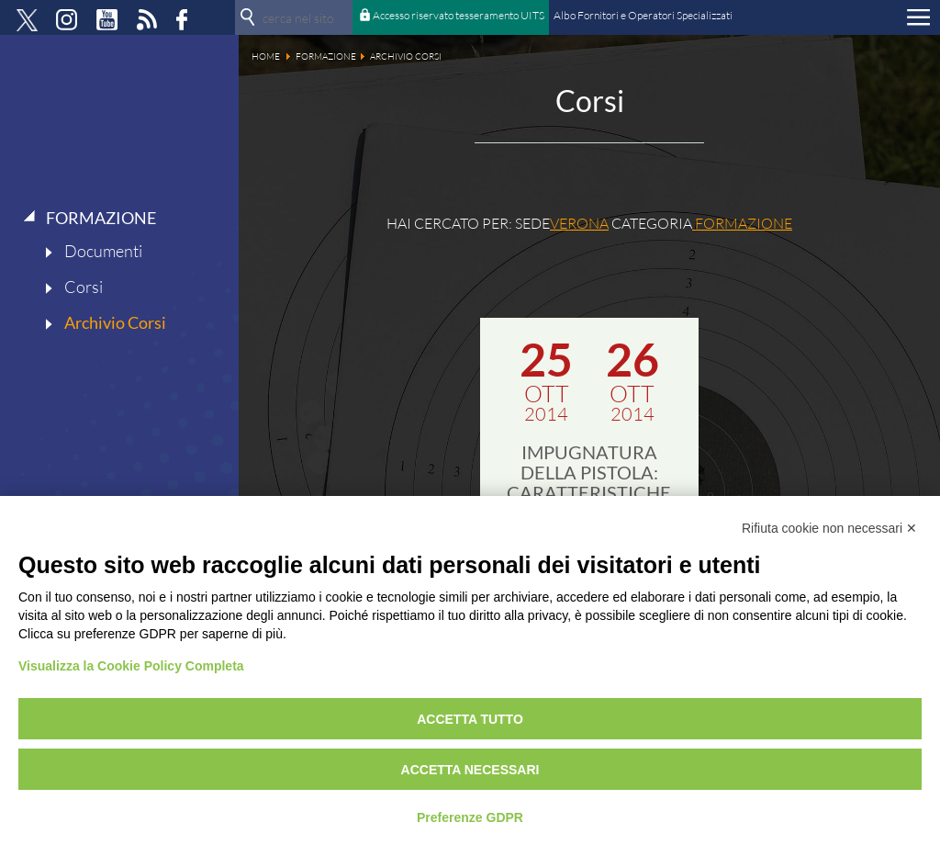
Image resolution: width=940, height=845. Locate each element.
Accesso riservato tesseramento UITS (458, 15)
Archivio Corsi (115, 322)
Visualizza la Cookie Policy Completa (131, 666)
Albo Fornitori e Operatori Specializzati (643, 15)
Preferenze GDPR (470, 817)
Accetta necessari (470, 769)
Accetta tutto (470, 719)
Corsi (83, 286)
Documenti (103, 251)
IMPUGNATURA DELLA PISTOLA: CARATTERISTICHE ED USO (589, 482)
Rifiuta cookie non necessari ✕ (829, 528)
